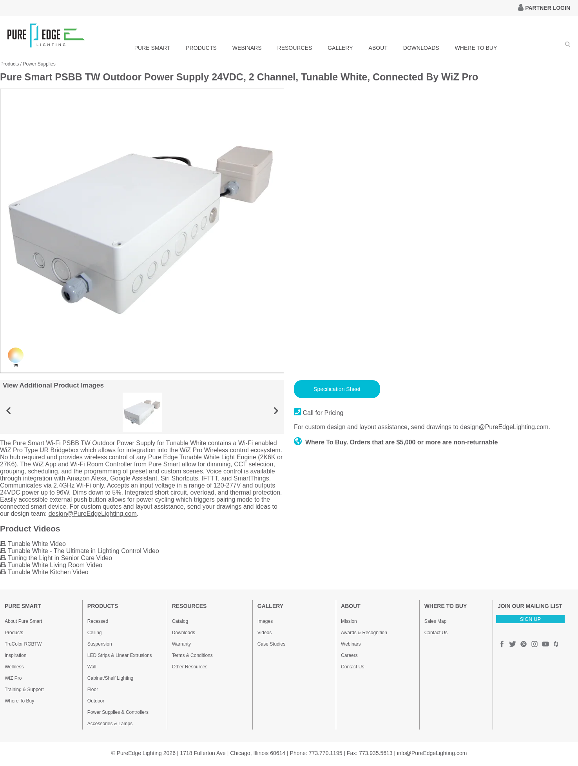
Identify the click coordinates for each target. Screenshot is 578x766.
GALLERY (340, 48)
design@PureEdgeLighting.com (93, 513)
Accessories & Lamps (109, 723)
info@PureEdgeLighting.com (432, 753)
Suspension (99, 644)
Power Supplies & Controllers (118, 712)
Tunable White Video (33, 543)
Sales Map (435, 621)
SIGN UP (530, 619)
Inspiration (15, 655)
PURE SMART (152, 48)
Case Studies (271, 644)
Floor (92, 689)
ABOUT (378, 48)
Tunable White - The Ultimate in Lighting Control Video (79, 551)
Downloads (183, 632)
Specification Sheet (337, 389)
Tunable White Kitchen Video (44, 572)
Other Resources (190, 667)
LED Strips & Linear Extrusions (119, 655)
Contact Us (352, 667)
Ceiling (94, 632)
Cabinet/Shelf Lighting (110, 678)
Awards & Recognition (364, 632)
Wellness (14, 667)
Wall (91, 667)
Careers (349, 655)
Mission (349, 621)
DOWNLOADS (421, 48)
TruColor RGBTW (23, 644)
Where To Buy (19, 701)
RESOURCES (294, 48)
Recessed (97, 621)
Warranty (181, 644)
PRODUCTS (201, 48)
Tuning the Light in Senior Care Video (56, 558)
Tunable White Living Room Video (51, 565)
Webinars (351, 644)
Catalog (180, 621)
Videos (264, 632)
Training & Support (24, 689)
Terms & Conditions (192, 655)
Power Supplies (39, 64)
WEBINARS (247, 48)
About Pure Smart (23, 621)
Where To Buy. (321, 442)
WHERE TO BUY (476, 48)
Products (9, 64)
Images (265, 621)
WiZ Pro (13, 678)
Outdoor (95, 701)
